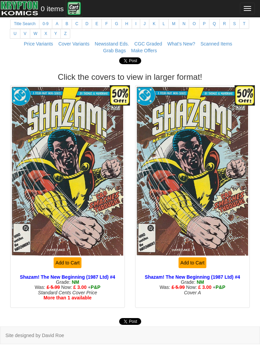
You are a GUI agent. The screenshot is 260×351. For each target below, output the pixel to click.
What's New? (181, 44)
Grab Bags (114, 50)
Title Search (25, 23)
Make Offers (144, 50)
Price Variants (38, 44)
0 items (52, 9)
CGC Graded (148, 44)
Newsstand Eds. (112, 44)
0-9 (46, 23)
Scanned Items (216, 44)
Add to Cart (68, 262)
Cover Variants (74, 44)
